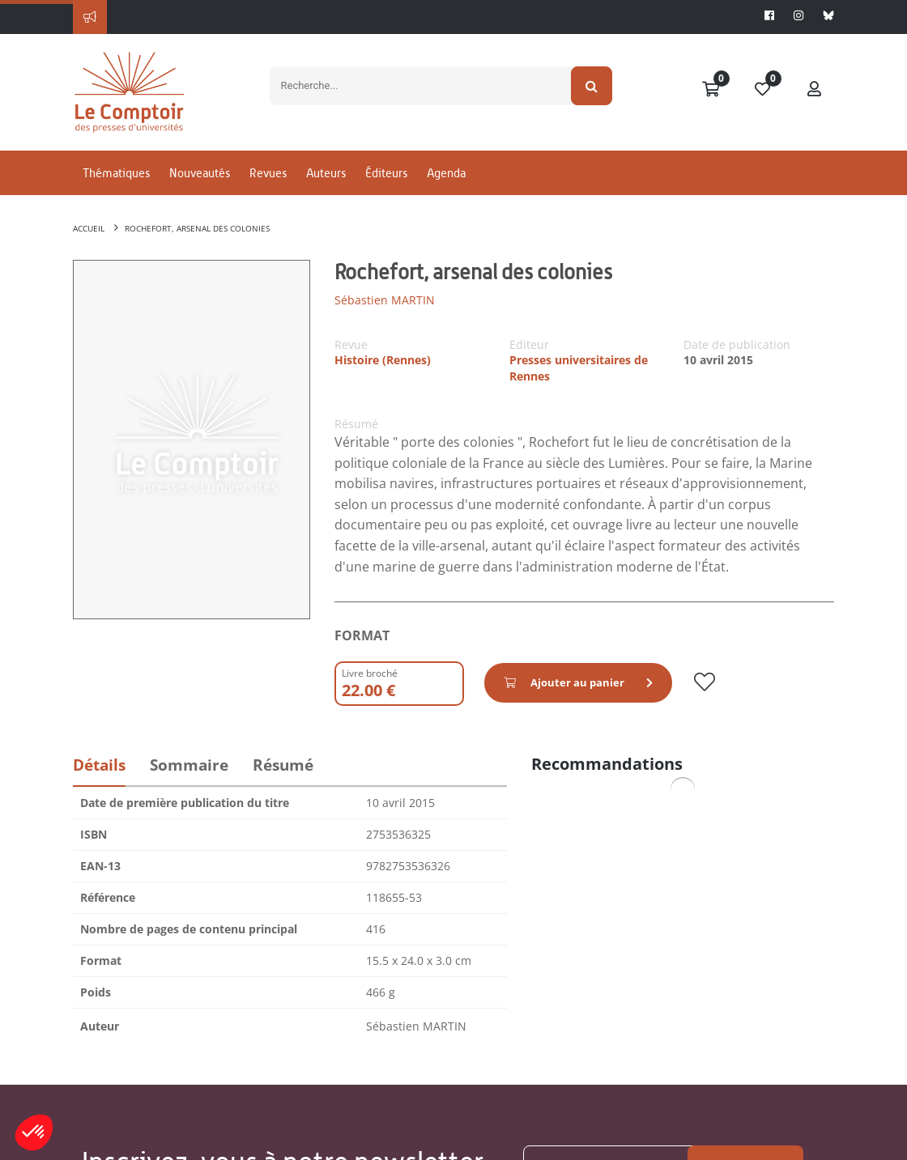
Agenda (446, 173)
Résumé (283, 764)
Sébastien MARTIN (384, 300)
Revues (268, 173)
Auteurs (326, 173)
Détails (99, 764)
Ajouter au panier (565, 682)
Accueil (88, 228)
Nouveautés (199, 173)
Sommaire (189, 764)
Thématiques (116, 173)
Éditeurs (386, 173)
